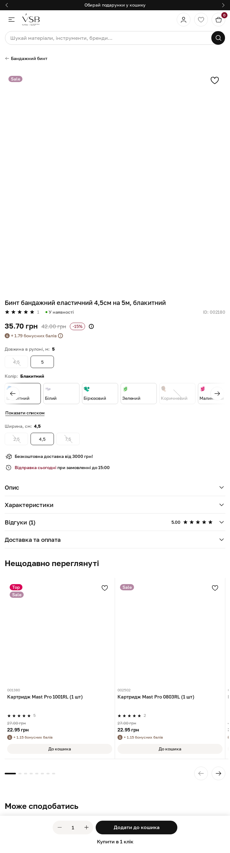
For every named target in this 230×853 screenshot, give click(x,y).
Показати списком (25, 412)
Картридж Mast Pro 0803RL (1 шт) (155, 696)
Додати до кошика (137, 827)
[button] (115, 487)
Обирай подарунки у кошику (115, 4)
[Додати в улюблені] (105, 588)
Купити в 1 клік (115, 841)
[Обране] (201, 19)
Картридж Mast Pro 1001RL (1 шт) (45, 696)
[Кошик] (218, 19)
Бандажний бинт (26, 58)
